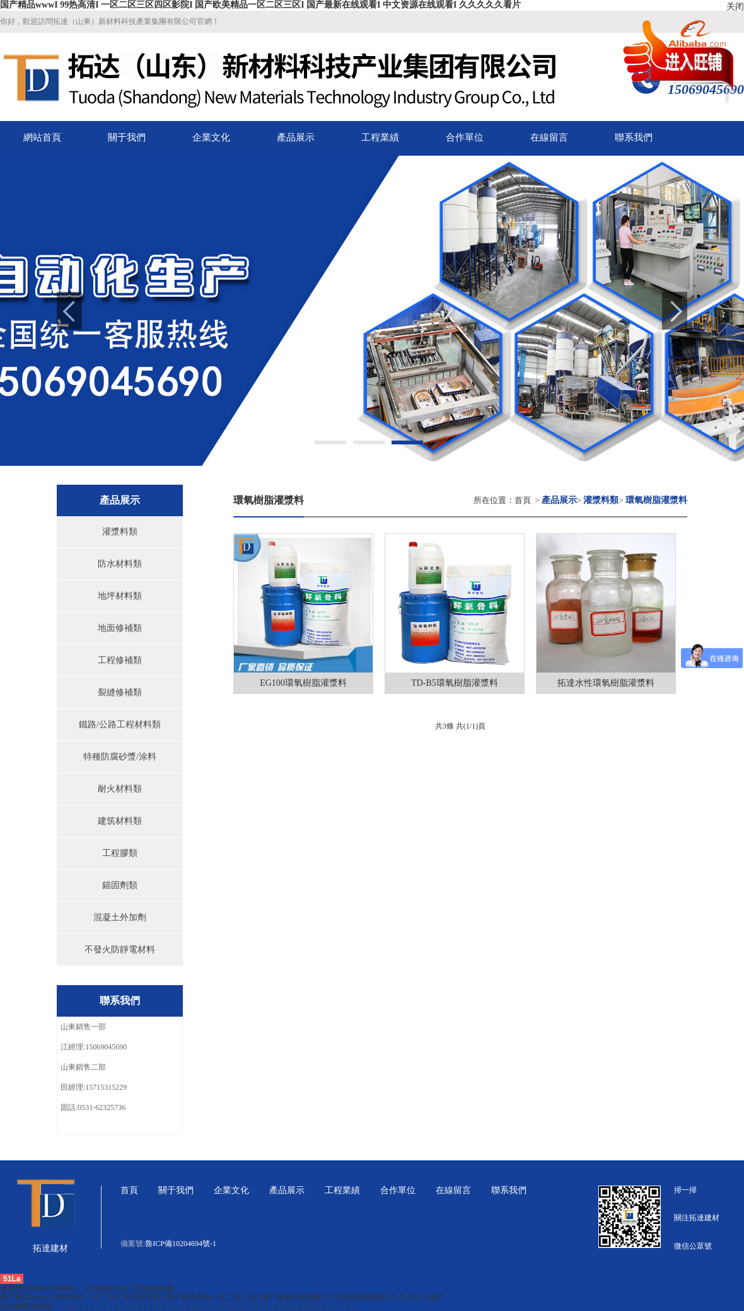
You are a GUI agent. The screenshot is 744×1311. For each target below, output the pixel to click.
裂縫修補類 (120, 692)
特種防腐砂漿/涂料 (119, 756)
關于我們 (176, 1190)
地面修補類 (120, 628)
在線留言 (453, 1190)
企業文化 (231, 1190)
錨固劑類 (119, 885)
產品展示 (287, 1190)
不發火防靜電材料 (119, 949)
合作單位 (398, 1190)
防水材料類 (120, 564)
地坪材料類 (120, 596)
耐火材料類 (120, 789)
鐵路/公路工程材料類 (120, 724)
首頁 (522, 500)
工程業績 (342, 1190)
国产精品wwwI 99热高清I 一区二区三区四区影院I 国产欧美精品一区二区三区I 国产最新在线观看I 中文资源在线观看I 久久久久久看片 (260, 4)
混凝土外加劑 (119, 917)
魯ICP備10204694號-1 (180, 1243)
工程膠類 (119, 853)
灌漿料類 (119, 531)
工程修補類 (120, 660)
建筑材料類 (120, 821)
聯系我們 (508, 1190)
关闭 (735, 6)
